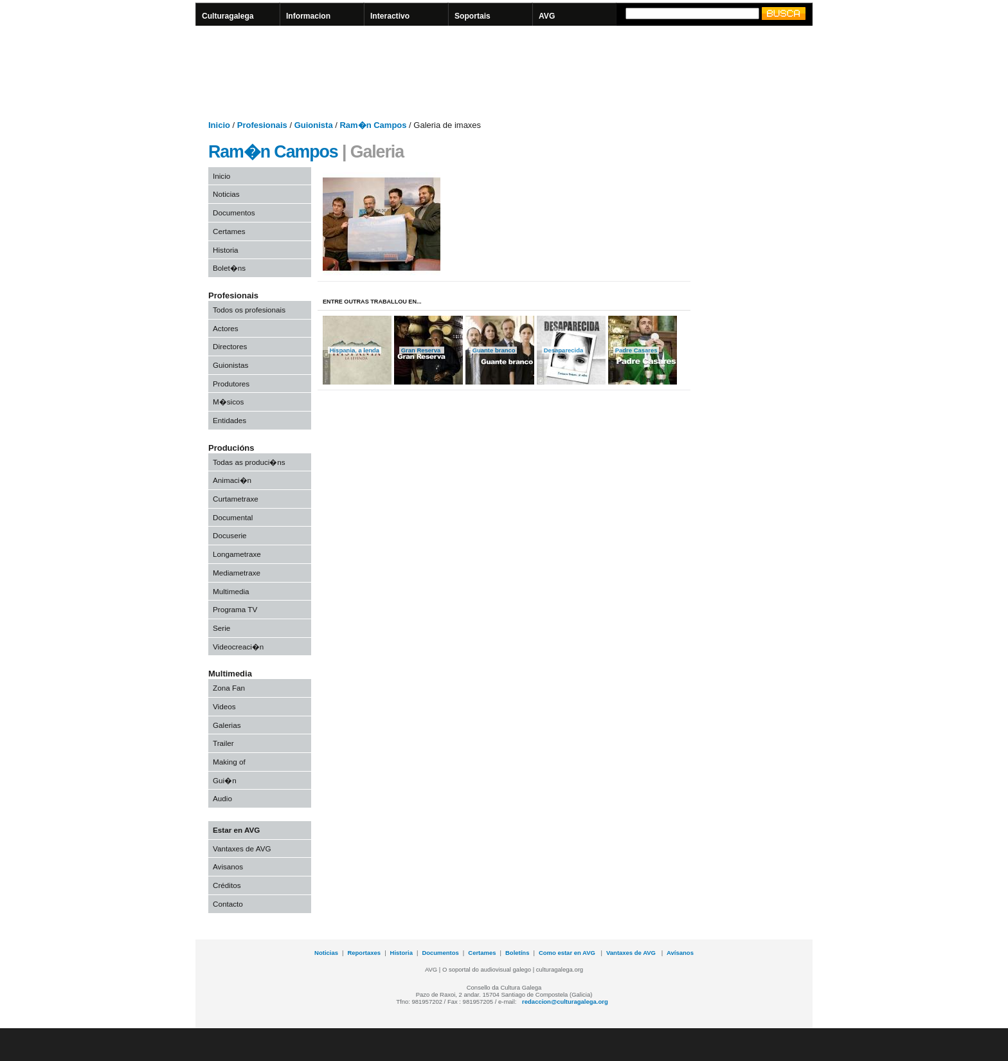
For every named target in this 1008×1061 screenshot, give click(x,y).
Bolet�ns (229, 268)
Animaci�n (232, 480)
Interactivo (390, 16)
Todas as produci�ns (249, 462)
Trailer (223, 743)
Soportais (473, 16)
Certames (229, 231)
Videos (224, 706)
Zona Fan (229, 688)
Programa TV (235, 609)
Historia (226, 250)
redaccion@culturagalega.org (565, 1001)
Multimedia (231, 591)
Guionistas (230, 365)
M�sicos (228, 401)
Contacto (228, 904)
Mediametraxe (236, 572)
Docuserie (230, 535)
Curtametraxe (235, 498)
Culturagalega (228, 16)
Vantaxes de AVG (242, 848)
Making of (229, 761)
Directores (230, 346)
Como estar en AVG (568, 952)
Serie (221, 628)
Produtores (231, 383)
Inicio (221, 176)
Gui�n (225, 780)
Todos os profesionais (249, 309)
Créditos (227, 885)
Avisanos (228, 866)
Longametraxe (237, 554)
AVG (547, 16)
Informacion (308, 16)
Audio (222, 798)
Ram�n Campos (273, 151)
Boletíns (517, 952)
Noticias (226, 194)
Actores (226, 328)
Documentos (234, 212)
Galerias (227, 725)
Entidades (229, 420)
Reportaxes (364, 952)
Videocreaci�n (238, 646)
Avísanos (680, 952)
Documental (233, 517)
